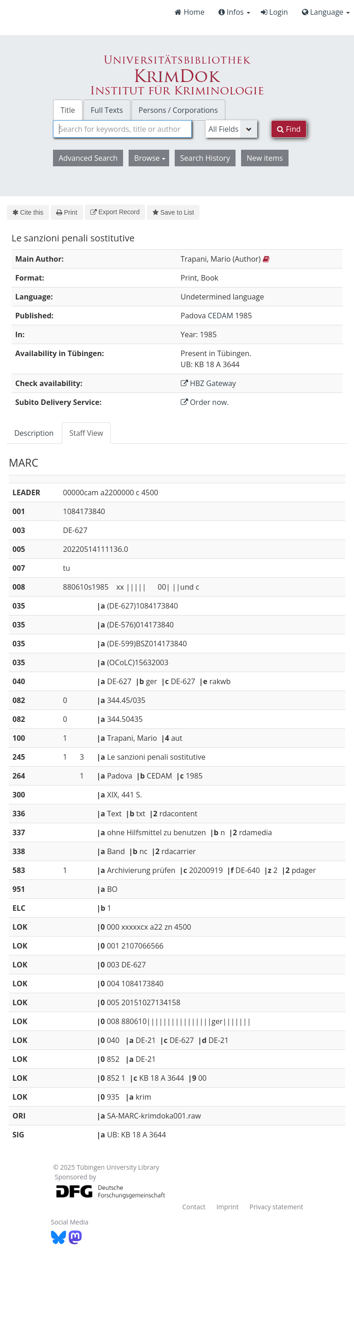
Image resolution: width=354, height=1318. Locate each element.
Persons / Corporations (178, 110)
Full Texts (107, 110)
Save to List (173, 212)
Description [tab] (33, 433)
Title (67, 110)
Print (66, 212)
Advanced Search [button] (88, 158)
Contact (193, 1206)
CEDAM (220, 315)
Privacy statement (276, 1206)
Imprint (227, 1206)
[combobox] (122, 129)
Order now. (205, 402)
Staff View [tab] (86, 433)
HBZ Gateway (208, 383)
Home (189, 12)
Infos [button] (234, 12)
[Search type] (231, 129)
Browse (149, 158)
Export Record (115, 212)
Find (289, 129)
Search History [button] (205, 158)
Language (326, 12)
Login (274, 12)
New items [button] (265, 158)
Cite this (27, 212)
